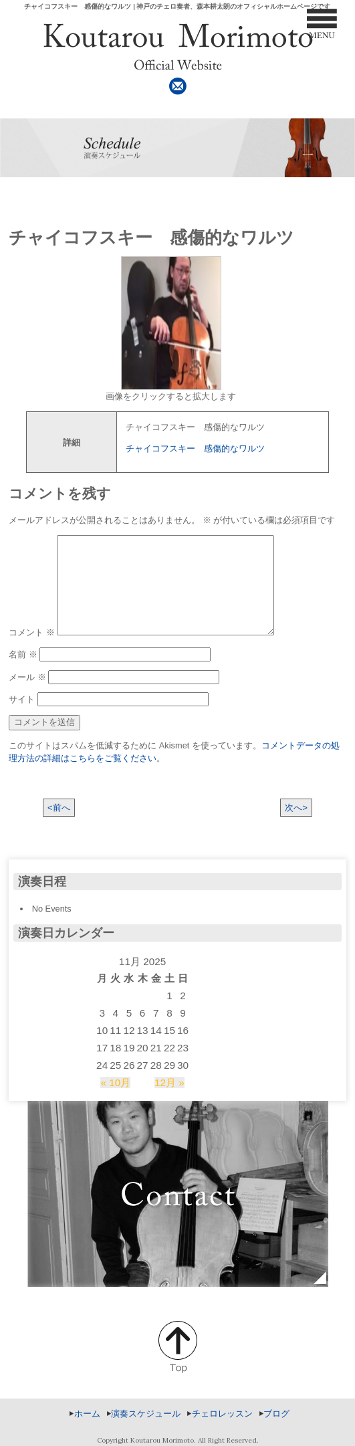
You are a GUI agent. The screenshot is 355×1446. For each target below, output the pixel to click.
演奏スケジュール (146, 1414)
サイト (22, 699)
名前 (23, 654)
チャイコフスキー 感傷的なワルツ (195, 448)
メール (27, 677)
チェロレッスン (222, 1414)
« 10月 (115, 1082)
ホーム (87, 1414)
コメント (32, 632)
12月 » (169, 1082)
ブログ (276, 1414)
